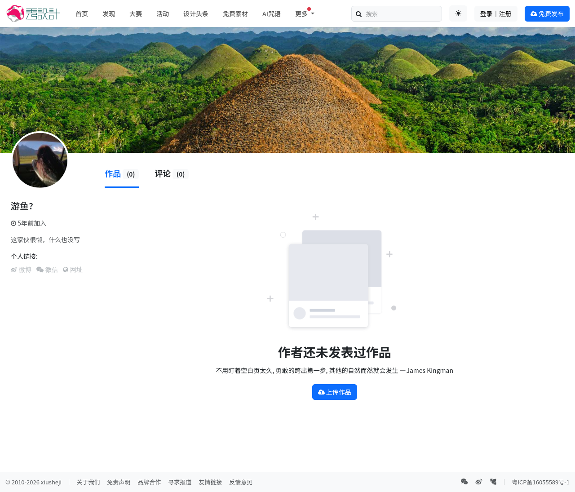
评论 (172, 173)
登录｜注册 (496, 13)
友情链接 (210, 482)
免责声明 (118, 482)
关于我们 (88, 482)
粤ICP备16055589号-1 (541, 482)
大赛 (135, 13)
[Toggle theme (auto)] (458, 13)
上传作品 (334, 391)
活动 (162, 13)
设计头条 (195, 13)
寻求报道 (179, 482)
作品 (122, 173)
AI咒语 (271, 13)
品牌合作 (149, 482)
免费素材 (235, 13)
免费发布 (547, 13)
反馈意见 (240, 482)
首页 (81, 13)
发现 (108, 13)
